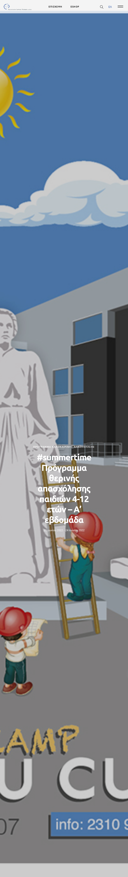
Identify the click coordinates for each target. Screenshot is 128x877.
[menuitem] (110, 6)
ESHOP (75, 6)
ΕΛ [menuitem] (110, 6)
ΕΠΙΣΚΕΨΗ (55, 6)
